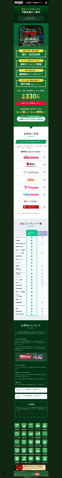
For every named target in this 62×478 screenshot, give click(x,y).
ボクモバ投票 (24, 462)
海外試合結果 (24, 454)
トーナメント (31, 429)
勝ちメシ (31, 462)
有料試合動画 (17, 446)
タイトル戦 (31, 437)
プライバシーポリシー (21, 147)
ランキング (38, 429)
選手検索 (45, 429)
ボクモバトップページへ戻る (27, 474)
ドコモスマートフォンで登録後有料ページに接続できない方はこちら (28, 390)
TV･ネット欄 (17, 437)
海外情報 (45, 454)
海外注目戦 (38, 454)
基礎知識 (17, 462)
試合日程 (17, 429)
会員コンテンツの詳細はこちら (31, 103)
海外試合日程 (17, 454)
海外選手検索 (31, 454)
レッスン (38, 462)
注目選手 (45, 445)
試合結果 (24, 429)
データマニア (24, 445)
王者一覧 (24, 437)
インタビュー (45, 437)
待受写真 (31, 445)
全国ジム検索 (38, 445)
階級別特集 (38, 437)
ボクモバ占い (45, 462)
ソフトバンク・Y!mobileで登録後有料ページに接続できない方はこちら (29, 396)
